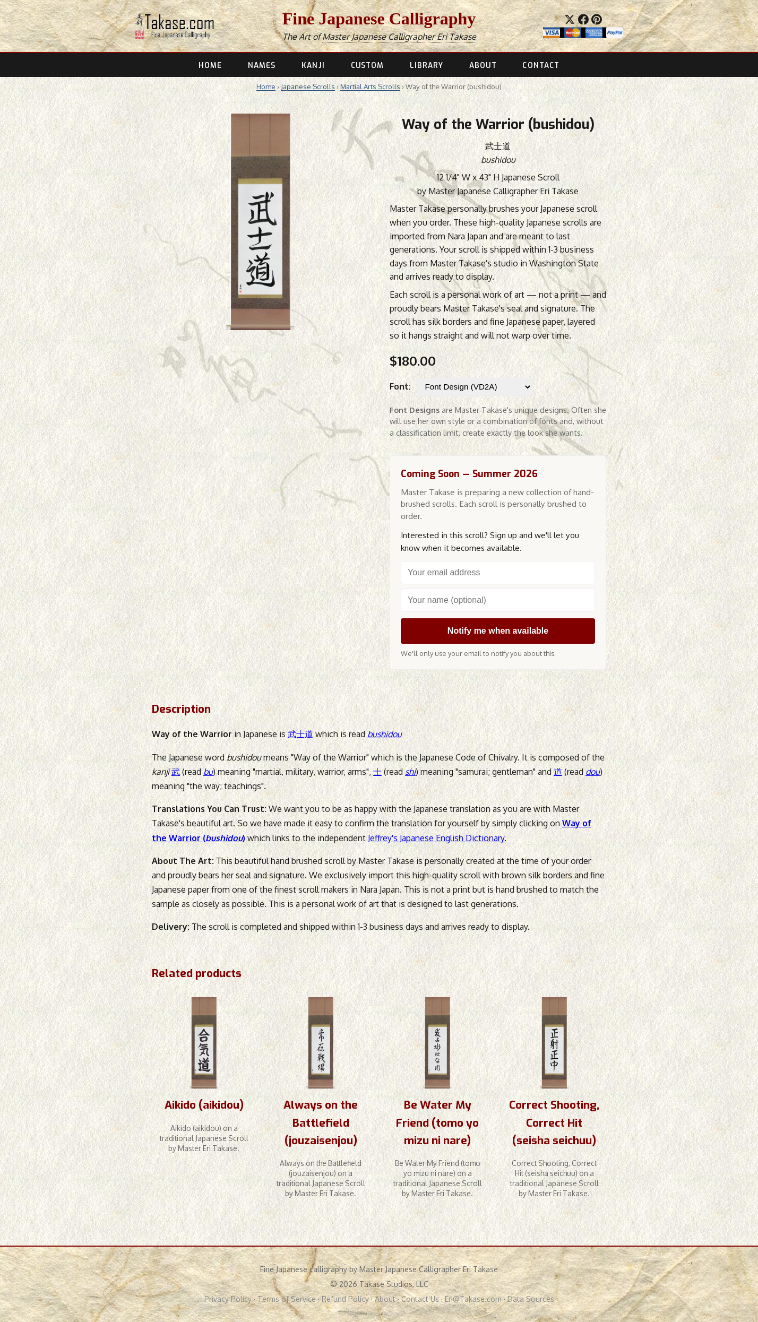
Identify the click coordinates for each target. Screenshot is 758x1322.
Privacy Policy (228, 1298)
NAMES (261, 65)
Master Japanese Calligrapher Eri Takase (399, 36)
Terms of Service (286, 1298)
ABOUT (482, 65)
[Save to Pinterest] (596, 19)
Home (265, 86)
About (385, 1298)
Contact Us (420, 1298)
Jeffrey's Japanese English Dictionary (436, 838)
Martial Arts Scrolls (370, 86)
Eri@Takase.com (473, 1298)
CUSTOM (367, 65)
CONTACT (540, 65)
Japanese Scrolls (308, 86)
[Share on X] (569, 19)
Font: (400, 386)
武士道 (300, 734)
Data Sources (530, 1298)
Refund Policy (345, 1298)
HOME (210, 65)
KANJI (313, 65)
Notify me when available (497, 630)
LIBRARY (427, 65)
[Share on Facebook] (583, 19)
